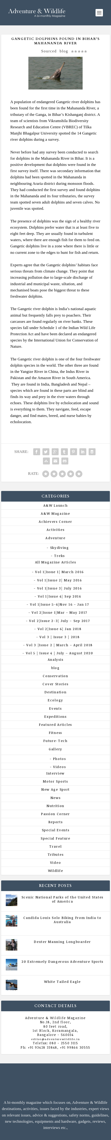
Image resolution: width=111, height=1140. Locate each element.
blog (64, 51)
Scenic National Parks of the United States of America (62, 899)
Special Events (55, 830)
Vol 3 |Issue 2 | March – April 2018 (59, 645)
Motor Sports (55, 781)
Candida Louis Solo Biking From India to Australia (62, 920)
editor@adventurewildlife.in (55, 1039)
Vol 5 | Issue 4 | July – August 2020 (59, 653)
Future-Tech (55, 741)
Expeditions (55, 716)
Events (55, 708)
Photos (59, 759)
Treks (59, 556)
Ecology (55, 700)
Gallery (55, 749)
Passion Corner (55, 814)
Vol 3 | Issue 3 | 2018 (59, 637)
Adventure (55, 538)
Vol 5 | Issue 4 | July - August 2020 (76, 928)
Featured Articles (55, 724)
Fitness (55, 732)
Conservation (55, 676)
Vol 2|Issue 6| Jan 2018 (59, 629)
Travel (55, 846)
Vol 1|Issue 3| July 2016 (59, 588)
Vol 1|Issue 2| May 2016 (59, 580)
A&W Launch (55, 505)
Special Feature (55, 838)
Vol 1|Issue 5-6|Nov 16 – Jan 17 (59, 604)
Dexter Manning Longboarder (62, 942)
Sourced (49, 51)
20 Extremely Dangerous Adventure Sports (62, 961)
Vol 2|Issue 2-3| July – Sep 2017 (59, 621)
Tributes (56, 854)
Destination (56, 692)
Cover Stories (55, 684)
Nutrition (55, 806)
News (56, 798)
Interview (55, 773)
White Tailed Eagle (62, 981)
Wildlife (55, 870)
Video (55, 862)
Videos (59, 767)
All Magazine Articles (55, 562)
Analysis (55, 659)
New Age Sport (55, 789)
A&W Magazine (55, 513)
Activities (56, 529)
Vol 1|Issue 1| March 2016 (59, 572)
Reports (55, 822)
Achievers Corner (55, 521)
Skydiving (59, 547)
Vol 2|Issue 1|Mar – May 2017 (59, 612)
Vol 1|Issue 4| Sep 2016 (59, 596)
